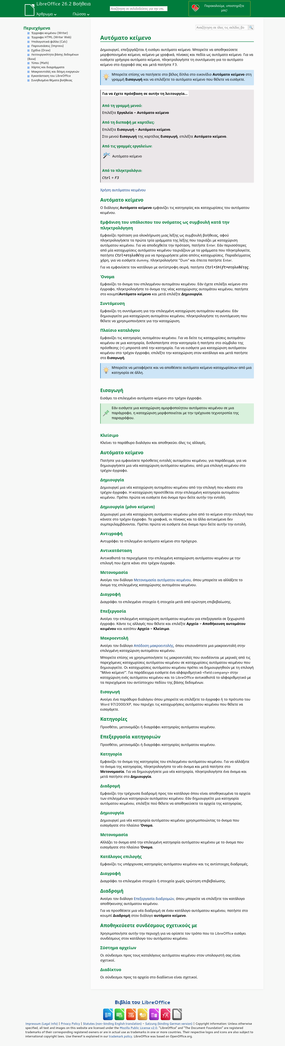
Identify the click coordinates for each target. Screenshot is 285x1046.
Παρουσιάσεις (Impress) (47, 46)
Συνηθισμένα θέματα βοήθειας (51, 80)
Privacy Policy (70, 1023)
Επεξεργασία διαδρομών (154, 898)
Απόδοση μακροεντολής (153, 645)
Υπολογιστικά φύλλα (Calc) (49, 42)
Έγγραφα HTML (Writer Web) (51, 37)
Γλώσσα (79, 14)
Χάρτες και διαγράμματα (47, 67)
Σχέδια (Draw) (41, 50)
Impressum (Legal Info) (41, 1023)
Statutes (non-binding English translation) (112, 1023)
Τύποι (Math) (40, 63)
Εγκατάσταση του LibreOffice (51, 76)
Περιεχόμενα (36, 28)
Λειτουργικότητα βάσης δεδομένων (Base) (53, 56)
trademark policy (120, 1036)
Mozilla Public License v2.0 (138, 1028)
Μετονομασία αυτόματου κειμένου (162, 579)
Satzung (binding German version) (169, 1023)
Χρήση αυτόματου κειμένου (123, 189)
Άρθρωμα (44, 14)
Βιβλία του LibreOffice (142, 1002)
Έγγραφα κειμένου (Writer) (49, 33)
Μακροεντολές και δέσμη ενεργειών (55, 72)
